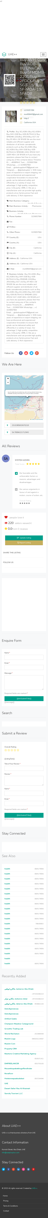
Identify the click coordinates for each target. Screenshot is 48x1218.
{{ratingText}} (9, 759)
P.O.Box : (11, 227)
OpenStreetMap (39, 419)
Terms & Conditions (10, 1206)
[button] (8, 379)
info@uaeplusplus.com (10, 1152)
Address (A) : (20, 263)
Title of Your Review (12, 764)
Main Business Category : (24, 202)
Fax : (10, 221)
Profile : (24, 163)
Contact (6, 1211)
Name (7, 653)
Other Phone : (24, 232)
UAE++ (34, 1188)
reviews (23, 528)
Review (7, 774)
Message (8, 673)
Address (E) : (19, 258)
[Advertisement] (24, 27)
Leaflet (32, 419)
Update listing (25, 538)
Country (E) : (24, 237)
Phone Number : (24, 216)
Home (5, 1196)
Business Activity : (24, 212)
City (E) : (24, 248)
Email (7, 663)
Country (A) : (24, 242)
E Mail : (24, 269)
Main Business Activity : (24, 206)
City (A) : (24, 253)
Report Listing (25, 542)
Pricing (5, 1201)
